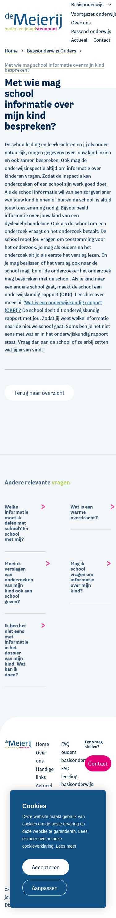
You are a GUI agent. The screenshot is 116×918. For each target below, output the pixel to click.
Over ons (41, 757)
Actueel (44, 785)
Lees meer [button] (66, 846)
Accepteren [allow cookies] (46, 867)
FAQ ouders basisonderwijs (70, 752)
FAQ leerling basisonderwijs (70, 776)
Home (42, 744)
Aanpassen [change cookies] (45, 887)
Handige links (45, 773)
